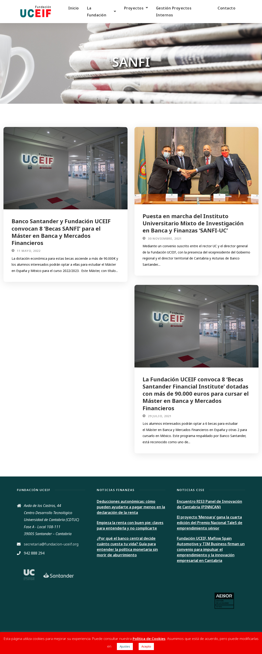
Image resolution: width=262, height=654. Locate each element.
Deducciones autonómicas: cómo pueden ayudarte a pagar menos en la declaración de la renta (131, 507)
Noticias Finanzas (116, 490)
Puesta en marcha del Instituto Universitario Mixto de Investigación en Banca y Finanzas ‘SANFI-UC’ (193, 223)
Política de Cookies (149, 638)
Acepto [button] (146, 646)
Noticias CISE (191, 490)
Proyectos (134, 8)
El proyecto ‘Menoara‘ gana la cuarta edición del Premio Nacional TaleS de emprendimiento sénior (209, 523)
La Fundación (96, 12)
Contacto (226, 8)
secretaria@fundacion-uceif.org (51, 544)
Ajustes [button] (125, 646)
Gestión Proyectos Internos (174, 12)
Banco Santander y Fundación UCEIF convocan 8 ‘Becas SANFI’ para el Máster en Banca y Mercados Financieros (61, 231)
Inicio (73, 8)
